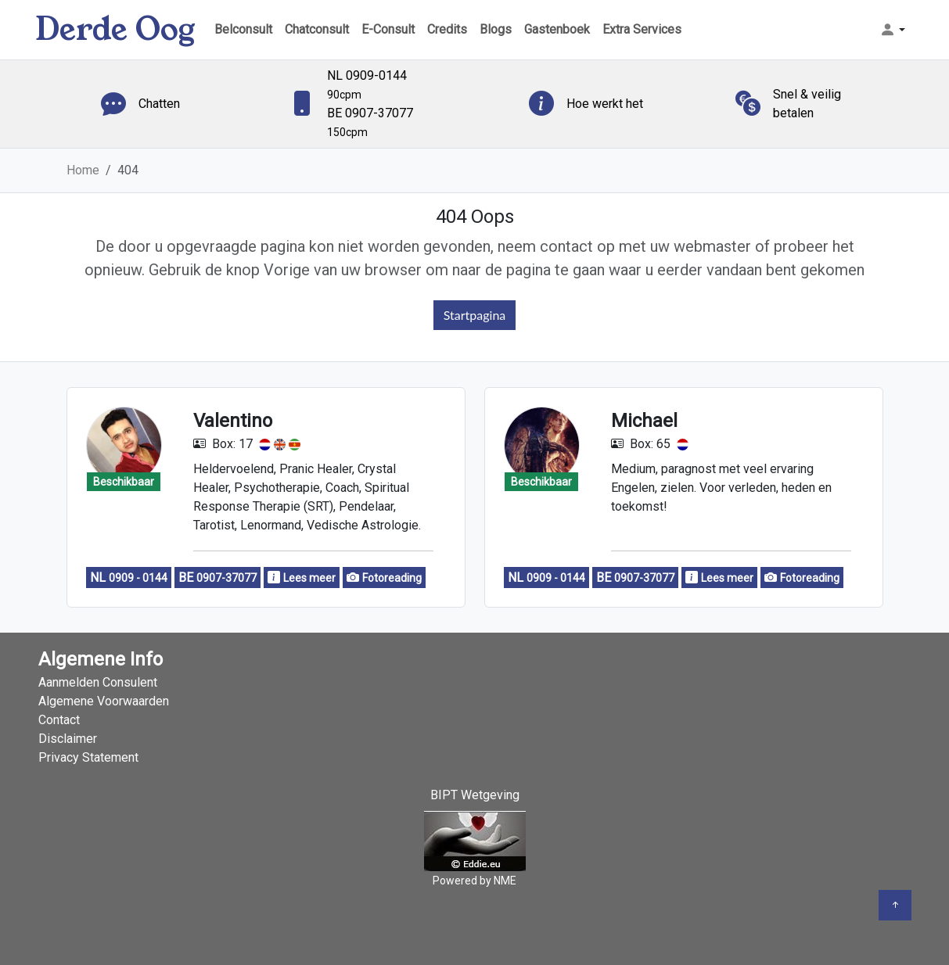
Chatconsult (317, 29)
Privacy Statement (88, 757)
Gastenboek (557, 29)
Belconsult (243, 29)
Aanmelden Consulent (97, 682)
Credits (447, 29)
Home (83, 170)
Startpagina (475, 314)
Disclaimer (67, 738)
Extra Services (641, 29)
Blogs (496, 29)
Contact (59, 719)
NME (505, 880)
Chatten (159, 103)
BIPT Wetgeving (474, 794)
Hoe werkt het (604, 103)
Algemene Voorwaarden (103, 701)
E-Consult (388, 29)
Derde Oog (115, 29)
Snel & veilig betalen (807, 103)
